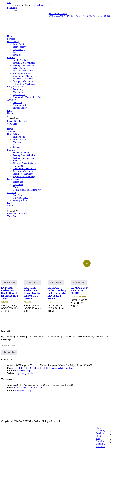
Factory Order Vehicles (24, 62)
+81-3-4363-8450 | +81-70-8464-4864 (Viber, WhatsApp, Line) (44, 368)
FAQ (15, 52)
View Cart (12, 123)
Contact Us (101, 444)
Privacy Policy (20, 108)
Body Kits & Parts (15, 86)
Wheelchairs (19, 68)
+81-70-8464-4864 (58, 13)
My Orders (18, 92)
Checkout (38, 5)
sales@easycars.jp (22, 370)
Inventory (100, 430)
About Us (11, 100)
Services (11, 39)
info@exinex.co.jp (22, 390)
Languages (12, 7)
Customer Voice (20, 105)
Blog (9, 110)
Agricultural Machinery (24, 84)
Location (100, 441)
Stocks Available (21, 60)
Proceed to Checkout (17, 121)
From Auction (19, 44)
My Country (19, 49)
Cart (9, 2)
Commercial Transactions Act (27, 97)
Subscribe (9, 352)
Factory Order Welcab (23, 65)
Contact (10, 113)
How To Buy (13, 41)
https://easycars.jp (24, 373)
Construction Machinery (24, 76)
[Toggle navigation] (50, 3)
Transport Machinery (23, 81)
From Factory (19, 47)
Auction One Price (21, 73)
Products (11, 57)
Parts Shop (18, 89)
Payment (17, 54)
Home (10, 36)
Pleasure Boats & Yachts (24, 70)
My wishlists (19, 94)
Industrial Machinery (23, 78)
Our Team (17, 102)
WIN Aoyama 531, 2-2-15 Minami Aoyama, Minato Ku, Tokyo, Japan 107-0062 (80, 16)
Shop (98, 436)
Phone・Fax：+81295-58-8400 (29, 387)
